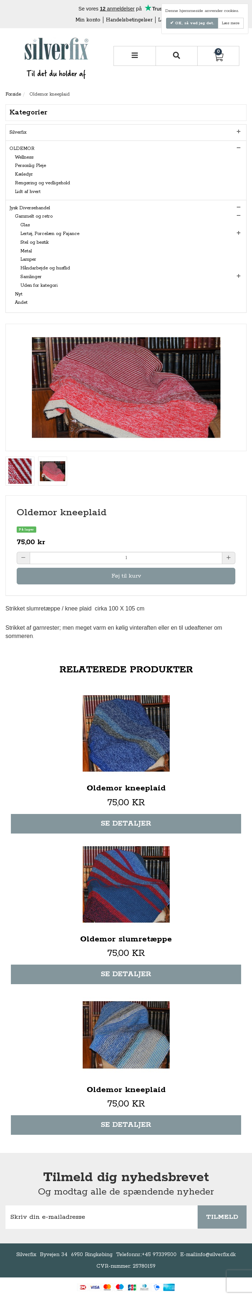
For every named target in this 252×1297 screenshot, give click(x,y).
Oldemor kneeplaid (126, 788)
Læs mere (231, 23)
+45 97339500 (159, 1254)
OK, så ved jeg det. (194, 23)
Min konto (87, 20)
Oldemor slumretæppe (126, 939)
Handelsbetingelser (129, 20)
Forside (13, 94)
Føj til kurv (126, 576)
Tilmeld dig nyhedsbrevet (126, 1177)
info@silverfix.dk (216, 1254)
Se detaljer (126, 823)
